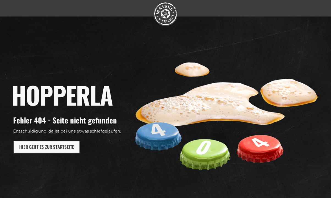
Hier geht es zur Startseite (46, 147)
